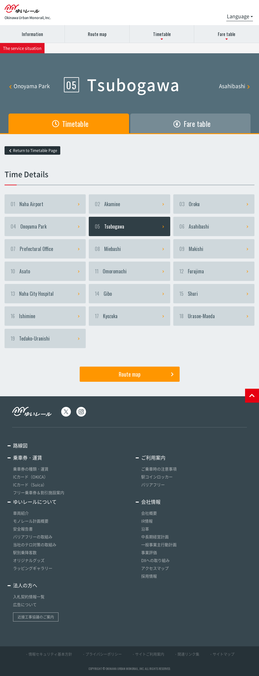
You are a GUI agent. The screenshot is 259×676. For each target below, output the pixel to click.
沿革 (145, 529)
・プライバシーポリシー (102, 654)
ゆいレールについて (35, 501)
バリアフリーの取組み (32, 536)
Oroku (213, 204)
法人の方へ (25, 585)
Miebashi (129, 248)
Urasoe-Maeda (213, 316)
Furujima (213, 271)
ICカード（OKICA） (30, 477)
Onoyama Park (29, 86)
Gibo (129, 293)
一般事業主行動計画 (159, 544)
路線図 (20, 445)
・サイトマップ (221, 654)
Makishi (213, 248)
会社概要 (149, 513)
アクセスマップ (155, 568)
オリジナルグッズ (29, 560)
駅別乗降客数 (25, 552)
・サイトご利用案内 (147, 654)
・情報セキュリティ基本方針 (48, 654)
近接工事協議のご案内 (36, 617)
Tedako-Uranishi (45, 338)
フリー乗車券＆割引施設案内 (38, 492)
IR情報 (147, 521)
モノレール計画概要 (30, 521)
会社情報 (151, 501)
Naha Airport (45, 204)
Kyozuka (129, 316)
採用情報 (149, 576)
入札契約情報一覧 (29, 596)
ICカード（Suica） (30, 484)
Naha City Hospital (45, 293)
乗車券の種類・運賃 (30, 469)
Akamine (129, 204)
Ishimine (45, 316)
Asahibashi (234, 86)
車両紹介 (21, 513)
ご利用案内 (153, 457)
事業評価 (149, 552)
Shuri (213, 293)
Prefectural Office (45, 248)
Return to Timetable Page (33, 150)
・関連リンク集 (186, 654)
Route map (97, 34)
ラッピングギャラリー (32, 568)
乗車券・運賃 (27, 457)
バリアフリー (153, 484)
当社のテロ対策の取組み (34, 544)
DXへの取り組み (155, 560)
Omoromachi (129, 271)
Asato (45, 271)
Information (32, 34)
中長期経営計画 (155, 536)
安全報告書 (23, 529)
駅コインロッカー (157, 477)
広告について (25, 604)
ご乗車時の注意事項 (159, 469)
